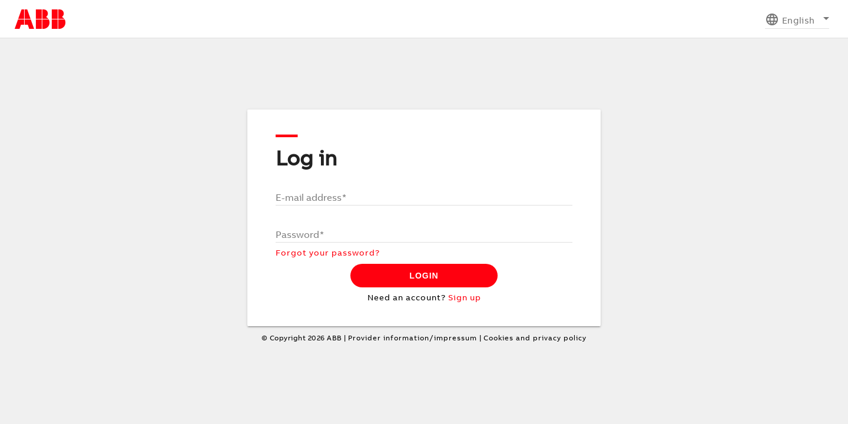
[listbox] (797, 19)
